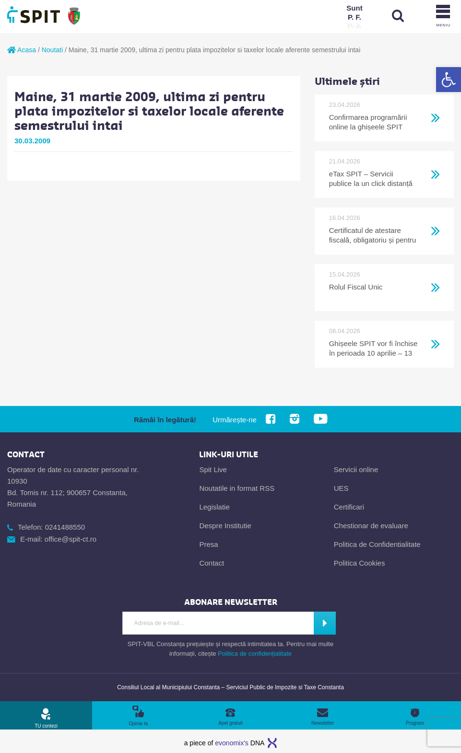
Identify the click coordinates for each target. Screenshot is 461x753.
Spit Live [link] (213, 469)
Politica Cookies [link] (359, 563)
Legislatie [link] (214, 507)
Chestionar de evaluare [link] (371, 525)
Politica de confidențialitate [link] (255, 653)
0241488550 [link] (65, 527)
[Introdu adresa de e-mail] (218, 623)
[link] (448, 79)
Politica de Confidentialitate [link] (377, 544)
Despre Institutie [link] (225, 525)
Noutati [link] (52, 50)
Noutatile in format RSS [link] (236, 488)
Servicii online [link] (356, 469)
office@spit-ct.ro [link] (70, 539)
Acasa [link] (21, 50)
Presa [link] (208, 544)
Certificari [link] (349, 507)
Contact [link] (211, 563)
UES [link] (341, 488)
